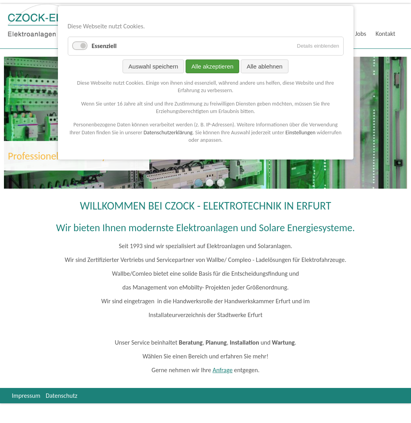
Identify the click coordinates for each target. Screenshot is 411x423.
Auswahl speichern (153, 66)
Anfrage (222, 370)
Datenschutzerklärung (167, 132)
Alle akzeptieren (213, 66)
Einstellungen (300, 132)
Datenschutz (61, 395)
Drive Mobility (221, 183)
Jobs (360, 33)
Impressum (26, 395)
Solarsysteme (210, 183)
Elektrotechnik (199, 183)
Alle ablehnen (265, 66)
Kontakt (385, 33)
